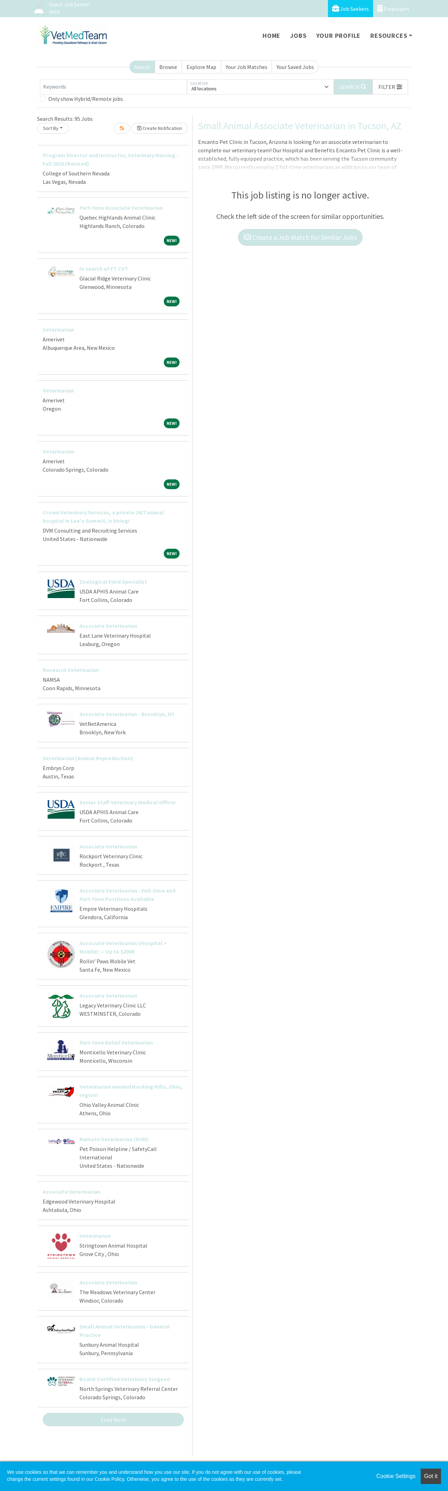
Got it (431, 1476)
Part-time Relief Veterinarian (116, 1042)
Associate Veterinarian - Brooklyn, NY (126, 713)
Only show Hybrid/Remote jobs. (86, 98)
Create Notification (159, 128)
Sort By (50, 128)
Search (142, 66)
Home (271, 36)
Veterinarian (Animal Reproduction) (88, 758)
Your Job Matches (246, 66)
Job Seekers (350, 8)
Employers (393, 8)
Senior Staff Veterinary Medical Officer (127, 802)
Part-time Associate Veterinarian (121, 207)
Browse (168, 66)
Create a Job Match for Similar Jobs (300, 237)
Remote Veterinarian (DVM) (114, 1139)
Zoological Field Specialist (113, 581)
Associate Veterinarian (108, 625)
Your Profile (338, 36)
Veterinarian (58, 329)
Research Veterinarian (71, 669)
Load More (113, 1419)
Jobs (298, 36)
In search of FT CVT (103, 268)
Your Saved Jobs (295, 66)
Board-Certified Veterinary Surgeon (124, 1378)
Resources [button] (388, 36)
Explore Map (201, 66)
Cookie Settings (395, 1476)
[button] (390, 87)
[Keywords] (113, 87)
